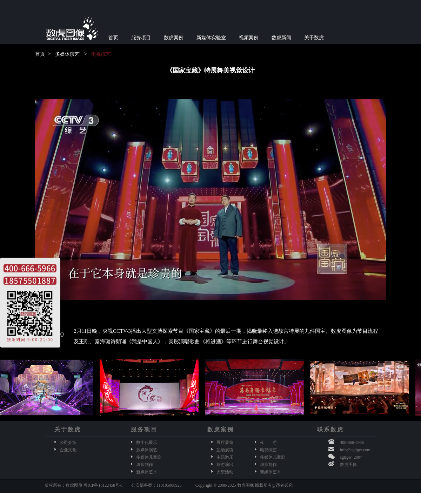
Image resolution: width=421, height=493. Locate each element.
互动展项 (224, 449)
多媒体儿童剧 (148, 457)
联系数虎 (330, 429)
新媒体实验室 (211, 37)
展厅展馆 (224, 442)
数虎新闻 (281, 37)
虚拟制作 (144, 464)
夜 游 (268, 442)
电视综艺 (101, 54)
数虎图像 (348, 464)
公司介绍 (68, 442)
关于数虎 (314, 37)
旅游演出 (224, 464)
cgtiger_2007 (351, 457)
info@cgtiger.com (355, 449)
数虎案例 (173, 37)
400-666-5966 (352, 442)
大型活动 (224, 472)
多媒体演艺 (67, 54)
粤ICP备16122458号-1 (103, 485)
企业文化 (68, 449)
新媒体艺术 (146, 472)
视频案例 (249, 37)
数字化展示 (146, 442)
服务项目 (141, 37)
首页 (113, 37)
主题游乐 (224, 457)
